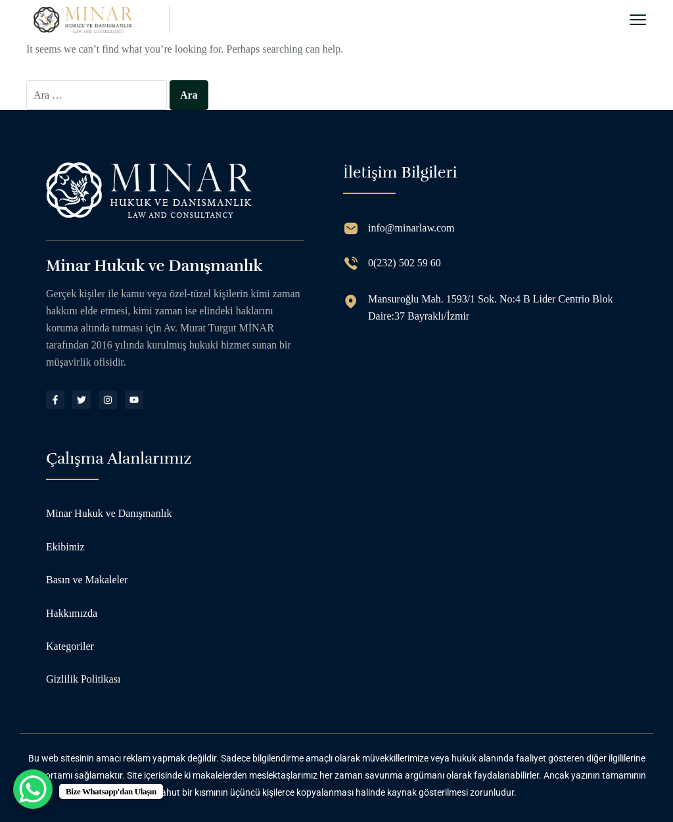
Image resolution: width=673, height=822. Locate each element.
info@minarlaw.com (411, 227)
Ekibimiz (65, 546)
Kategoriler (70, 646)
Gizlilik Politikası (83, 679)
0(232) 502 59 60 (404, 262)
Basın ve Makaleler (87, 579)
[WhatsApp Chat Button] (33, 789)
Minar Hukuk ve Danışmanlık (109, 513)
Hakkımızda (71, 613)
